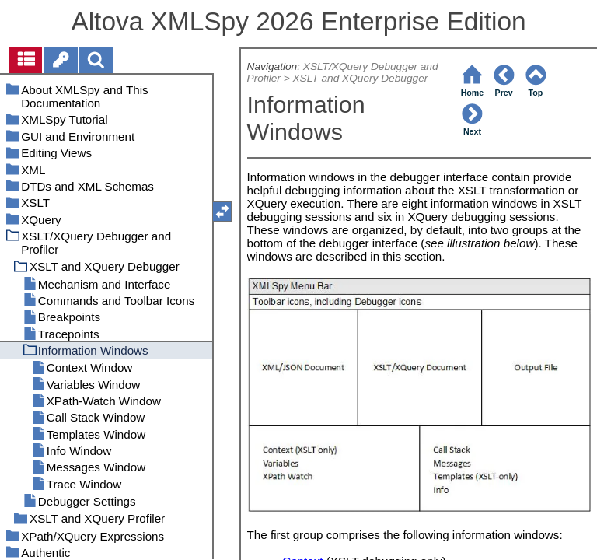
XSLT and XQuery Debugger (360, 78)
